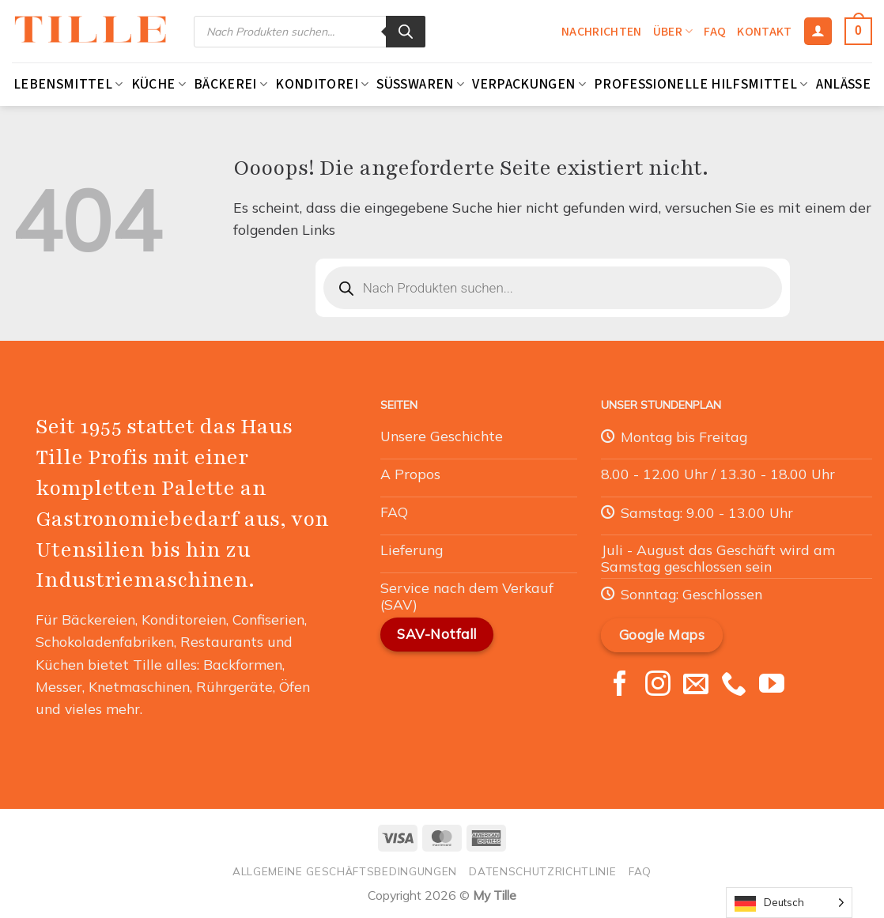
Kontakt (764, 31)
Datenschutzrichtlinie (542, 871)
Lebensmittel (68, 84)
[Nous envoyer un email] (695, 685)
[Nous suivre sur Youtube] (771, 685)
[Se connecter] (818, 31)
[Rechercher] (405, 31)
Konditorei (321, 84)
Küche (158, 84)
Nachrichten (601, 31)
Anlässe (843, 84)
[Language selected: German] (789, 902)
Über (673, 31)
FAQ (715, 31)
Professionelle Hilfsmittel (701, 84)
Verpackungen (529, 84)
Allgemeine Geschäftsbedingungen (344, 871)
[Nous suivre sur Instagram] (658, 685)
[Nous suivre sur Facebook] (620, 685)
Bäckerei (230, 84)
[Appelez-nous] (733, 685)
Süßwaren (420, 84)
